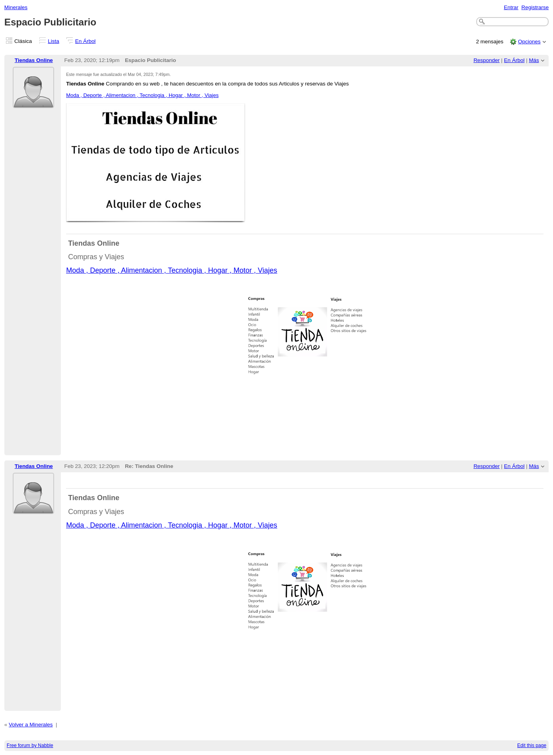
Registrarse (535, 7)
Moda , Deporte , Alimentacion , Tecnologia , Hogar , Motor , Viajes (142, 95)
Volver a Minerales (31, 725)
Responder (486, 60)
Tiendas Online (34, 60)
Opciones (529, 42)
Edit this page (531, 745)
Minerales (15, 7)
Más (534, 60)
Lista (53, 41)
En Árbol (85, 41)
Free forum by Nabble (30, 745)
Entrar (511, 7)
